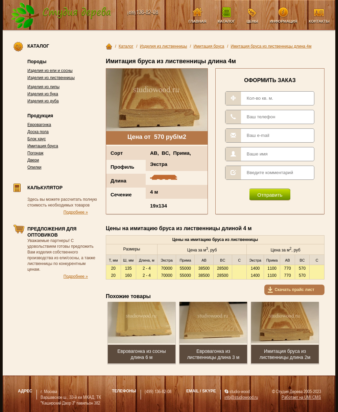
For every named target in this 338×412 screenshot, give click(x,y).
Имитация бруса (42, 146)
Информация (283, 21)
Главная (197, 21)
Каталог (226, 21)
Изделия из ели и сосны (50, 70)
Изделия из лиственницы (51, 77)
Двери (33, 160)
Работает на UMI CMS (301, 397)
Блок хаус (36, 139)
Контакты (319, 21)
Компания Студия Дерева (61, 16)
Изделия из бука (42, 94)
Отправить (269, 195)
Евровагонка (39, 124)
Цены (252, 21)
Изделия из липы (43, 86)
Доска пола (38, 131)
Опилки (34, 167)
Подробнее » (76, 212)
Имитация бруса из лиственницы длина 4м (271, 46)
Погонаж (35, 153)
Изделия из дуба (43, 101)
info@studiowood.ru (241, 397)
